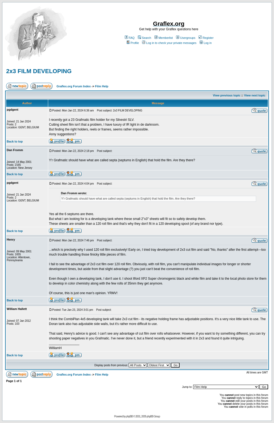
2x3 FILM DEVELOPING (39, 71)
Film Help (101, 86)
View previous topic (226, 95)
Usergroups (185, 37)
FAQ (130, 37)
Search (144, 37)
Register (206, 37)
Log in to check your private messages (169, 42)
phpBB (129, 416)
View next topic (254, 95)
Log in (206, 42)
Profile (133, 42)
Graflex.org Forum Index (73, 86)
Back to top (15, 141)
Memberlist (163, 37)
